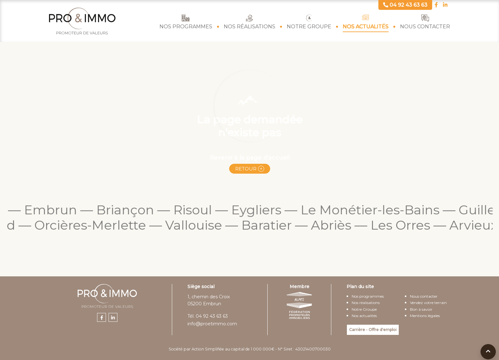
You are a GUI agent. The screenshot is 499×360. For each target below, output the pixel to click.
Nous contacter (425, 27)
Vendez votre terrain (428, 302)
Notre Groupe (309, 27)
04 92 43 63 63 (212, 316)
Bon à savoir (421, 309)
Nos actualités (366, 27)
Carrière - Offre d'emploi (373, 329)
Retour (246, 169)
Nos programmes (185, 27)
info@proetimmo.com (212, 324)
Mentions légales (425, 315)
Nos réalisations (249, 27)
